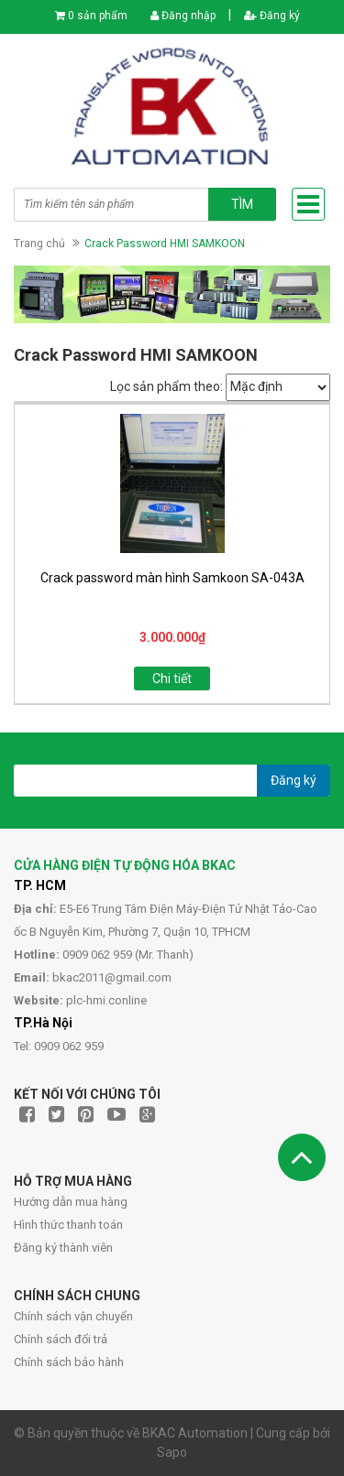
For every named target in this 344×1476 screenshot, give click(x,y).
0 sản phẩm (98, 15)
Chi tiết (172, 678)
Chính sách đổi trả (60, 1339)
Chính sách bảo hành (69, 1362)
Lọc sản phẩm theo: (166, 386)
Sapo (172, 1452)
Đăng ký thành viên (63, 1247)
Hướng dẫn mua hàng (71, 1202)
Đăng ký (272, 15)
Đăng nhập (183, 15)
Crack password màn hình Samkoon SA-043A (172, 577)
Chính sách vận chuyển (73, 1316)
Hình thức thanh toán (68, 1225)
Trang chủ (39, 243)
